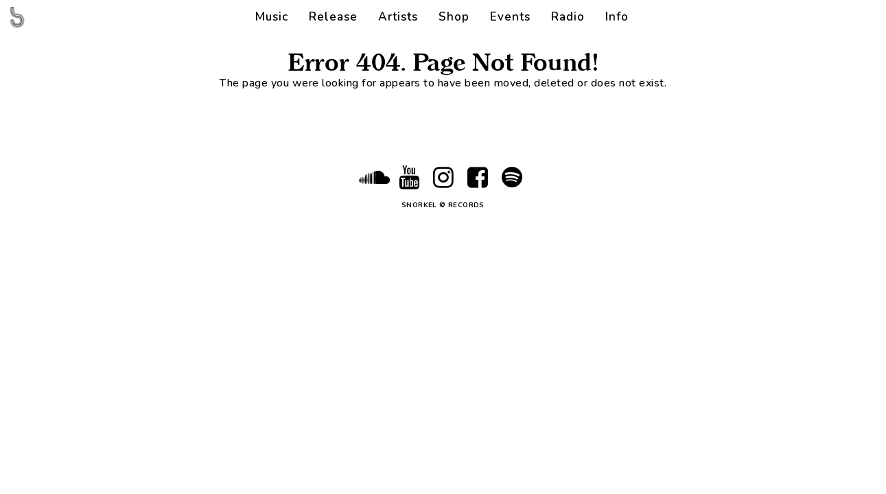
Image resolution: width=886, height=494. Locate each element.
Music (271, 17)
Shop (454, 17)
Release (333, 17)
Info (617, 17)
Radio (568, 17)
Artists (398, 17)
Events (510, 17)
